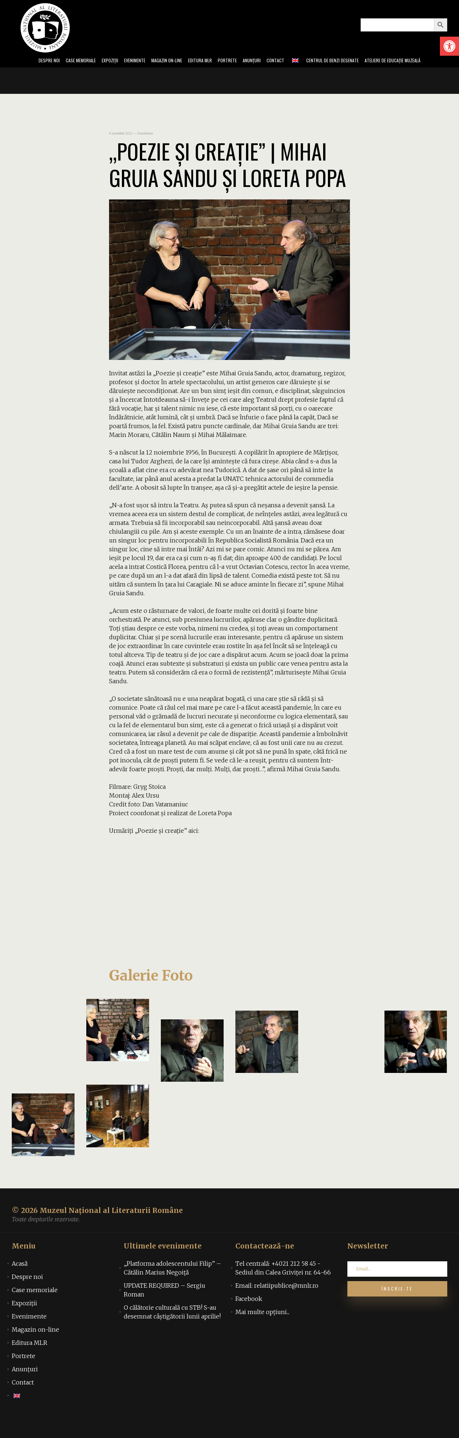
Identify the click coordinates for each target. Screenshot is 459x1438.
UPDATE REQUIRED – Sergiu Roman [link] (164, 1308)
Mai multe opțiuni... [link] (262, 1330)
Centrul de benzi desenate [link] (355, 61)
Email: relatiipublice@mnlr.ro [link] (276, 1304)
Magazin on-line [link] (159, 61)
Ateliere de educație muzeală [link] (38, 77)
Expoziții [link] (90, 61)
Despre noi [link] (16, 61)
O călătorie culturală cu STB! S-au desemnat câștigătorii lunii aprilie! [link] (172, 1330)
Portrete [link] (233, 61)
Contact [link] (290, 61)
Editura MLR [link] (200, 61)
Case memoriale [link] (54, 61)
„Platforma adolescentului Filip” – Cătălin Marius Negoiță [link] (172, 1286)
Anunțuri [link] (262, 61)
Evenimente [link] (119, 61)
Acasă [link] (20, 1282)
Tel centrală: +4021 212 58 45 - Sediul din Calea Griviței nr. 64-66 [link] (283, 1286)
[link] (449, 46)
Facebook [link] (248, 1317)
